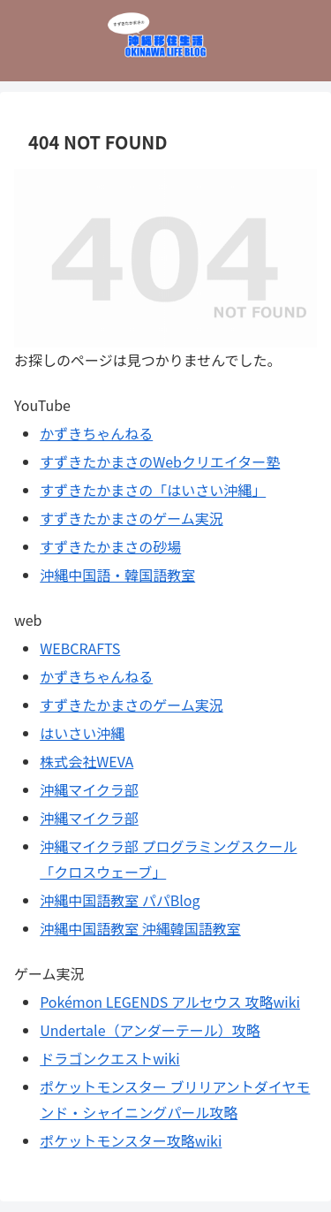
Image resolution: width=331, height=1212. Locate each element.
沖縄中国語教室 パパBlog (119, 900)
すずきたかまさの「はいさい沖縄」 (153, 489)
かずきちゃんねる (96, 433)
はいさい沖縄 (82, 732)
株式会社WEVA (86, 761)
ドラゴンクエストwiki (109, 1058)
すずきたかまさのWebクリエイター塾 (160, 461)
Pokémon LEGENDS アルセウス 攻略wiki (170, 1001)
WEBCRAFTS (80, 648)
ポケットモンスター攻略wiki (131, 1140)
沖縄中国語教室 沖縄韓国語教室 (140, 928)
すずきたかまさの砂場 (110, 546)
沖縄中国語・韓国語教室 (117, 574)
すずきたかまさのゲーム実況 (131, 518)
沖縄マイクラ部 (89, 789)
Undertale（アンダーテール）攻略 (150, 1029)
